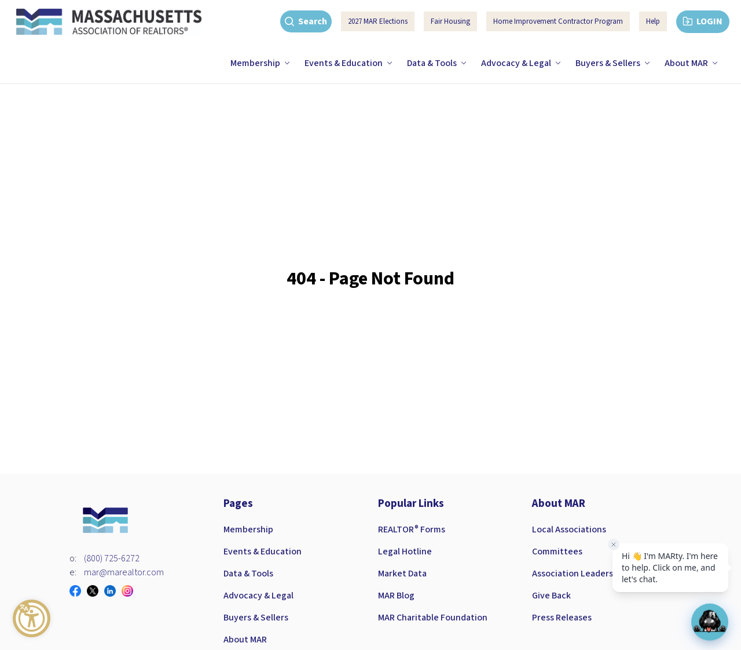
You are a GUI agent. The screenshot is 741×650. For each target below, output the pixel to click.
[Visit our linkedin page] (113, 591)
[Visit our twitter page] (95, 591)
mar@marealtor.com (124, 572)
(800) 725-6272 (112, 558)
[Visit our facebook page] (78, 591)
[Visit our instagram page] (130, 591)
